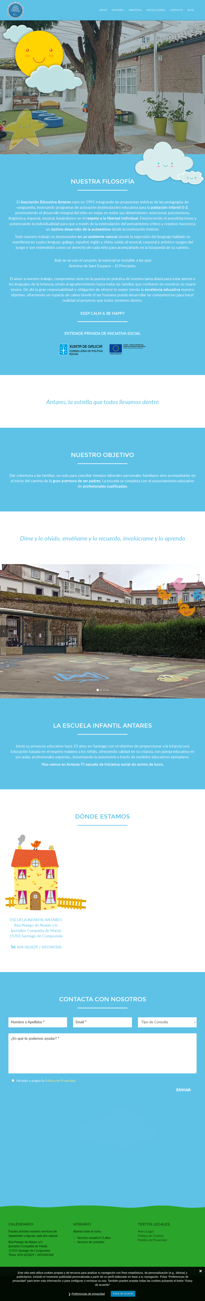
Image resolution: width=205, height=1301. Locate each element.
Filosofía (118, 10)
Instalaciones (155, 10)
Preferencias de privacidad (88, 1293)
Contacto (176, 10)
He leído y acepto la (43, 1080)
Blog (191, 10)
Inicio (103, 10)
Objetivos (135, 10)
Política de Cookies (151, 1235)
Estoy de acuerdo (123, 1293)
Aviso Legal (145, 1231)
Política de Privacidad (60, 1080)
